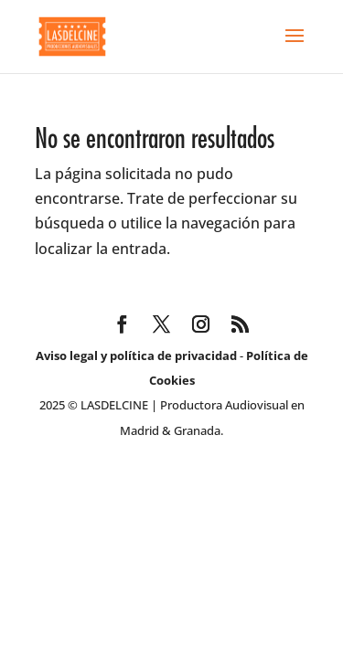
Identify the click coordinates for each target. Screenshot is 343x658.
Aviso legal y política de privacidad (136, 355)
